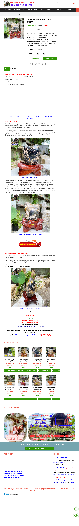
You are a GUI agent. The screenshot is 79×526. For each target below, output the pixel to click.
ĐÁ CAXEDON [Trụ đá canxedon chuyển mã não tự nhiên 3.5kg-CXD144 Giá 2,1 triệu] (15, 14)
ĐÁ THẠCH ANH (39, 10)
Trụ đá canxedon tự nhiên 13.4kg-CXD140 (9, 388)
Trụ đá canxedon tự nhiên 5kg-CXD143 (23, 360)
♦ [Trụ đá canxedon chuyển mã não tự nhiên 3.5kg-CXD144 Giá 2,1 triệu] (55, 482)
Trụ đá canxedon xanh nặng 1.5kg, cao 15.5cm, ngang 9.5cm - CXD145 (9, 360)
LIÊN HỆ (30, 10)
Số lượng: (29, 53)
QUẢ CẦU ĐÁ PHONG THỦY (54, 10)
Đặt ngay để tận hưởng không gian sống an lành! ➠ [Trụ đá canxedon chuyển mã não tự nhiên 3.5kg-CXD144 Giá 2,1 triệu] (40, 448)
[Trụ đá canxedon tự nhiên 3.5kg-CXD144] (19, 4)
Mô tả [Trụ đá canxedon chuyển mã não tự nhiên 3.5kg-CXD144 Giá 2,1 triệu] (7, 69)
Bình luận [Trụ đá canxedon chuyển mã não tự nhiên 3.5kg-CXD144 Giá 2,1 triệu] (15, 69)
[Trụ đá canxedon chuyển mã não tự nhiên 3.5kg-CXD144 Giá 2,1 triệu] (74, 4)
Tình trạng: (30, 49)
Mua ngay (50, 58)
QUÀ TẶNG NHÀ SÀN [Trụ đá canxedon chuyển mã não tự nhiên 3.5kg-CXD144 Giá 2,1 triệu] (11, 407)
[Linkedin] (39, 64)
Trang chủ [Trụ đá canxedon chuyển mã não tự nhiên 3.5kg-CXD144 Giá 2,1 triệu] (6, 14)
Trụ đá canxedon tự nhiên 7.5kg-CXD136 (50, 388)
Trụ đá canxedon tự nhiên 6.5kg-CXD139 (23, 388)
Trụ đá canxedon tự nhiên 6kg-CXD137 (37, 388)
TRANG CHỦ (8, 10)
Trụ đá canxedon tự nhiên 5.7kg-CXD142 (37, 360)
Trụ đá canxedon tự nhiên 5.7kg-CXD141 (50, 360)
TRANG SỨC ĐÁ (69, 10)
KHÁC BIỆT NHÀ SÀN (19, 10)
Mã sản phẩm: (31, 30)
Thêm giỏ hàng (34, 58)
